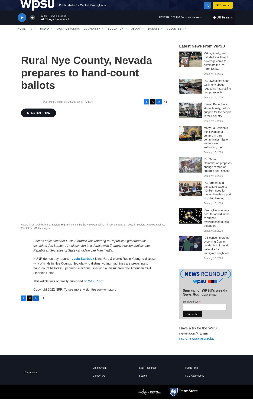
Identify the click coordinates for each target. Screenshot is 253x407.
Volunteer (175, 36)
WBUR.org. (96, 289)
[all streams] (222, 25)
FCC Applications (194, 383)
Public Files (191, 375)
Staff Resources (147, 375)
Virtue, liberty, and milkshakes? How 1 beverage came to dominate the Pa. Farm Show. (216, 69)
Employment (99, 375)
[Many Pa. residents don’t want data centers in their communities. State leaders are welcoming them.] (190, 141)
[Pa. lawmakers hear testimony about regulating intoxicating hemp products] (190, 94)
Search (143, 383)
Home (22, 36)
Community (91, 36)
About (136, 36)
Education (116, 36)
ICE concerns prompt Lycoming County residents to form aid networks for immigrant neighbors (217, 253)
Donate (226, 9)
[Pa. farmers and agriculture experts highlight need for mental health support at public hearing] (190, 196)
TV (31, 36)
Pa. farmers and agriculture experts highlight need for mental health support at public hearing (217, 198)
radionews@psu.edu (196, 346)
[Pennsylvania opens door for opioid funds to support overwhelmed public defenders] (190, 223)
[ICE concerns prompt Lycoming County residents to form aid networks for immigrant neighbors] (190, 251)
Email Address (192, 309)
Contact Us (99, 383)
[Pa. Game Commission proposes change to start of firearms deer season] (190, 172)
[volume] (32, 26)
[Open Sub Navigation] (35, 36)
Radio (44, 36)
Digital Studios (68, 36)
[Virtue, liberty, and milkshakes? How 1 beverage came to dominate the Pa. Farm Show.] (190, 67)
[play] (22, 26)
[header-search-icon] (208, 9)
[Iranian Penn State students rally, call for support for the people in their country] (190, 118)
